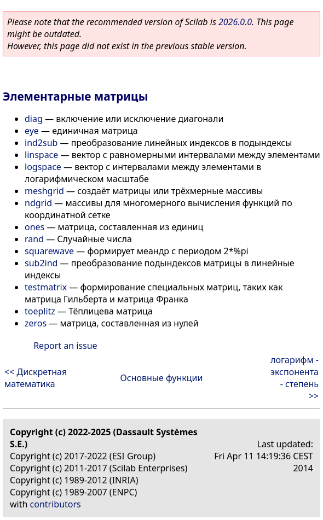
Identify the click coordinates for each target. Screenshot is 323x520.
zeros (36, 323)
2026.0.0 (235, 22)
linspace (41, 155)
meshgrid (44, 191)
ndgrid (38, 203)
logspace (43, 167)
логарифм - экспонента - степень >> (294, 378)
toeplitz (40, 311)
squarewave (49, 251)
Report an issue (65, 346)
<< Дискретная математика (35, 378)
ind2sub (41, 143)
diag (34, 119)
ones (34, 227)
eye (32, 131)
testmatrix (46, 287)
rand (34, 239)
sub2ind (41, 263)
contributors (55, 504)
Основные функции (161, 378)
